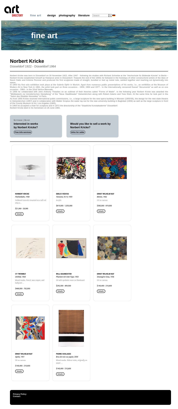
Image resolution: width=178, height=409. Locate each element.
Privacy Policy (19, 394)
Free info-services (23, 132)
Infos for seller (77, 132)
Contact (16, 396)
